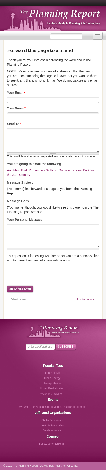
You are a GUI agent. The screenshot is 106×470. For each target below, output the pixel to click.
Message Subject (20, 182)
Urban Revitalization (52, 388)
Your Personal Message (24, 219)
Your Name (16, 108)
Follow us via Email (71, 445)
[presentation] (41, 274)
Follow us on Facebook (34, 445)
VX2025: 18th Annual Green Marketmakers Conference (52, 406)
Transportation (52, 383)
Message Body (18, 201)
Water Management (52, 393)
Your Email (16, 92)
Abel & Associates (52, 420)
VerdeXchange (52, 430)
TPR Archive (52, 372)
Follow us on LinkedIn (52, 443)
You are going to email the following (34, 164)
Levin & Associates (52, 425)
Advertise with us (85, 299)
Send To (14, 124)
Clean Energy (52, 378)
